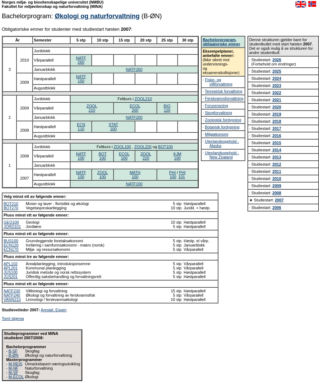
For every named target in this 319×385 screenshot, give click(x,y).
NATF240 (12, 295)
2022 (276, 93)
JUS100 (11, 272)
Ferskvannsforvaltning (224, 98)
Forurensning (216, 105)
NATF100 (81, 156)
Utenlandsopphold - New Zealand (222, 155)
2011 (276, 171)
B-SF (13, 351)
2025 (276, 71)
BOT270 (11, 208)
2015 (276, 143)
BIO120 (167, 108)
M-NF (14, 368)
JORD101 (12, 226)
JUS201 (11, 276)
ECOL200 (135, 108)
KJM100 (177, 156)
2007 (279, 200)
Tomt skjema (13, 318)
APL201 (11, 268)
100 (173, 177)
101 (181, 177)
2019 (276, 114)
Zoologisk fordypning (223, 120)
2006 (276, 207)
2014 (276, 150)
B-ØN (14, 355)
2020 (276, 107)
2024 (276, 78)
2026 (276, 60)
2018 (276, 121)
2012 (276, 164)
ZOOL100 (122, 147)
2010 (276, 178)
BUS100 (11, 241)
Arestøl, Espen (54, 310)
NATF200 (134, 117)
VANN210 (12, 299)
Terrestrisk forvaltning (223, 91)
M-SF (13, 372)
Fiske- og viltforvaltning (218, 82)
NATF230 (12, 291)
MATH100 (135, 174)
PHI (172, 172)
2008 (276, 193)
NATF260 (81, 60)
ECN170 (11, 249)
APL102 (11, 264)
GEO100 (11, 222)
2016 (276, 135)
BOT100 (165, 147)
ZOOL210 (143, 99)
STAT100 (113, 126)
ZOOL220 (142, 147)
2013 (276, 157)
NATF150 (81, 78)
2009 (276, 186)
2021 (276, 100)
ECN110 (81, 126)
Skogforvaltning (218, 113)
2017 (276, 128)
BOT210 (11, 203)
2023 (276, 85)
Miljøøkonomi (216, 134)
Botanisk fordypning (222, 127)
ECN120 (11, 245)
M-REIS (16, 364)
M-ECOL (16, 377)
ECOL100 (124, 156)
